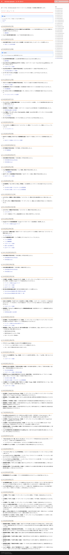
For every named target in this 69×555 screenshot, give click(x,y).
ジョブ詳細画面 (8, 239)
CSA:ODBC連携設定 (9, 370)
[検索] (61, 1)
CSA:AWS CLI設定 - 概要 (10, 378)
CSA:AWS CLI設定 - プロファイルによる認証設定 (15, 189)
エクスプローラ (8, 212)
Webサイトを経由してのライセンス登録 (13, 140)
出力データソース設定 (9, 176)
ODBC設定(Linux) (8, 162)
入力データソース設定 (9, 66)
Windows (4, 20)
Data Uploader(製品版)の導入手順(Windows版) (15, 291)
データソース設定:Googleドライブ (12, 224)
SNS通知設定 (8, 88)
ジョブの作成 (8, 116)
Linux (4, 21)
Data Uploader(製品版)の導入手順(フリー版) (14, 293)
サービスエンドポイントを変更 (11, 94)
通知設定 (7, 33)
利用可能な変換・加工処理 (10, 110)
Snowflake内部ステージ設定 (11, 70)
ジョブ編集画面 (8, 172)
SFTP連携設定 (8, 150)
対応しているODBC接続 (10, 44)
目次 (56, 6)
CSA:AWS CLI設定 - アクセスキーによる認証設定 (15, 187)
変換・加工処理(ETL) (9, 245)
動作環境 (7, 61)
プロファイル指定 (9, 84)
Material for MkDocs (8, 553)
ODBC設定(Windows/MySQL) (11, 160)
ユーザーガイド (8, 75)
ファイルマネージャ (9, 106)
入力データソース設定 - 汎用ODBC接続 (13, 372)
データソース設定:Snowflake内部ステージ (14, 323)
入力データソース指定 (9, 306)
